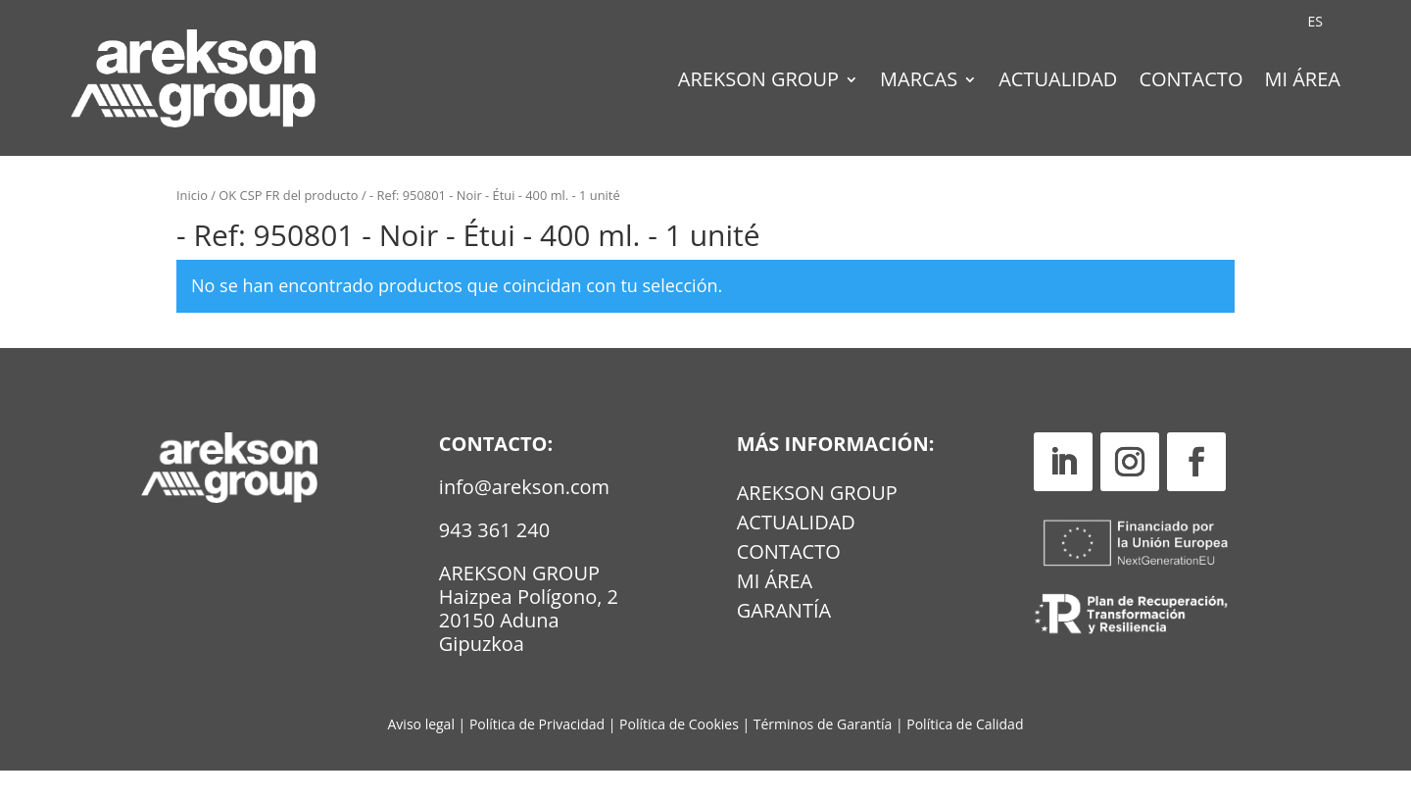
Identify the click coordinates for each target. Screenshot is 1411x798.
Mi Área (1302, 82)
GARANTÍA (784, 642)
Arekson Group (758, 82)
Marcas (918, 82)
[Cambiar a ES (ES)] (1315, 21)
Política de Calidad (964, 752)
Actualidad (1057, 82)
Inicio (192, 223)
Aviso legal (421, 752)
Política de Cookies (680, 752)
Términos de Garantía (825, 752)
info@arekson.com (524, 515)
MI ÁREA (775, 613)
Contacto (1190, 82)
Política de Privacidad (537, 752)
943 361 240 (494, 558)
